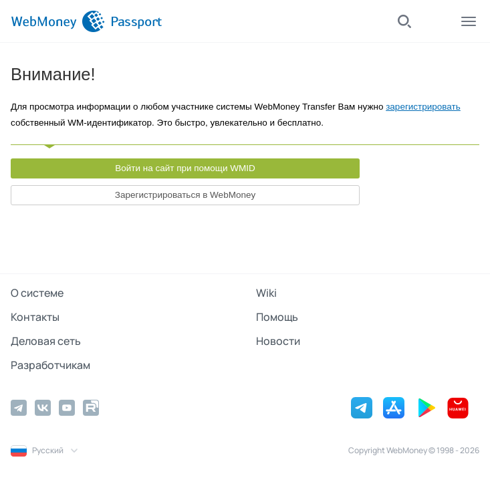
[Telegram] (19, 408)
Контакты (35, 316)
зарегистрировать (423, 107)
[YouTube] (67, 408)
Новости (278, 341)
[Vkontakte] (43, 408)
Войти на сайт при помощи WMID (185, 168)
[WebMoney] (58, 21)
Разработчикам (50, 365)
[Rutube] (91, 408)
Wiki (266, 292)
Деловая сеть (46, 341)
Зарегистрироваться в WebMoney (185, 195)
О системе (37, 292)
